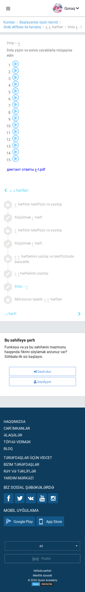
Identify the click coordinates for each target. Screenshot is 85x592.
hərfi (10, 314)
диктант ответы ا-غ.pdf (26, 169)
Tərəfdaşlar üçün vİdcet (28, 457)
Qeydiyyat (42, 381)
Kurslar (9, 22)
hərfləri (18, 191)
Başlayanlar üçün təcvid (38, 22)
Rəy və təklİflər (20, 471)
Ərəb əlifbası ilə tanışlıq (22, 26)
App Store (50, 521)
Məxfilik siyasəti (42, 575)
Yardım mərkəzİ (19, 477)
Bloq (8, 448)
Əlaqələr (13, 435)
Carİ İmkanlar (17, 428)
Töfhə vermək (17, 441)
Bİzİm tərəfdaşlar (21, 464)
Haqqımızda (14, 421)
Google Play (19, 521)
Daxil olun (42, 371)
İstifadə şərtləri (42, 570)
